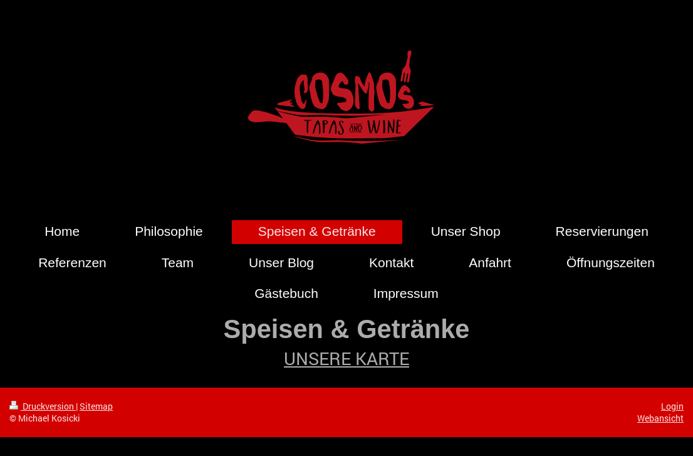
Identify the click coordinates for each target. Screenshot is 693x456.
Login (672, 406)
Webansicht (660, 418)
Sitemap (96, 406)
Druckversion (42, 406)
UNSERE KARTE (346, 358)
